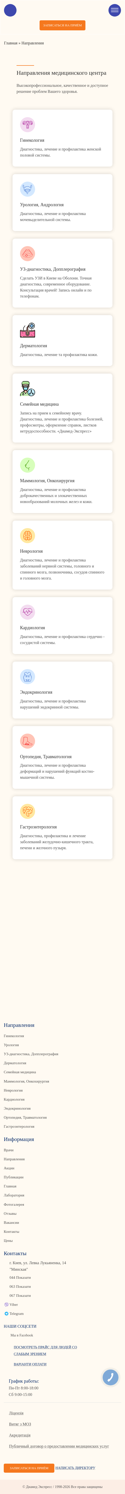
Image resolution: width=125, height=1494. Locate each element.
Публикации (14, 1177)
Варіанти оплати (30, 1364)
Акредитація (20, 1435)
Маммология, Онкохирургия (26, 1081)
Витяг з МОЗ (20, 1424)
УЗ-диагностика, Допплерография (31, 1054)
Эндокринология (17, 1108)
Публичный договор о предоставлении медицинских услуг (59, 1446)
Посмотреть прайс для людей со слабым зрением (45, 1350)
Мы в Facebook (22, 1335)
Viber (14, 1305)
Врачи (9, 1150)
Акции (9, 1168)
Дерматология (15, 1063)
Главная (10, 1186)
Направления (14, 1159)
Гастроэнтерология (19, 1126)
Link (62, 138)
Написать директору (75, 1468)
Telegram (17, 1314)
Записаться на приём (62, 25)
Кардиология (14, 1099)
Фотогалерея (14, 1204)
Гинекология (14, 1036)
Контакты (11, 1232)
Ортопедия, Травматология (25, 1117)
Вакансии (11, 1223)
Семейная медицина (20, 1072)
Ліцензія (16, 1413)
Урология (11, 1045)
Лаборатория (14, 1195)
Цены (8, 1241)
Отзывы (10, 1214)
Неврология (13, 1090)
